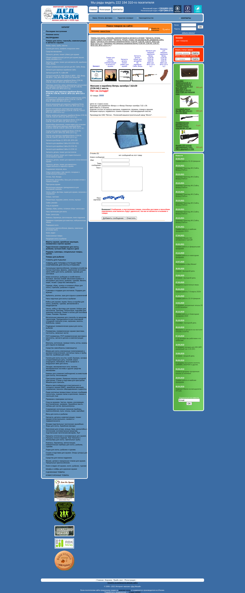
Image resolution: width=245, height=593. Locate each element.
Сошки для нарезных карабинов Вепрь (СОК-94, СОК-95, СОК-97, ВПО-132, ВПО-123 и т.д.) (63, 132)
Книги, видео (50, 233)
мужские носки (124, 590)
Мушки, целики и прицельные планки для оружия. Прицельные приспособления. (66, 462)
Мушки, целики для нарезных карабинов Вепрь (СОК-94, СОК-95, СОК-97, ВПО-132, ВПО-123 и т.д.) (66, 116)
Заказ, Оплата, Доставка (102, 18)
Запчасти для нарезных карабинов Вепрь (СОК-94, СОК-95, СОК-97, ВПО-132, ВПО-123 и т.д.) (64, 81)
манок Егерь (105, 31)
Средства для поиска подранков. (59, 458)
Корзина (108, 580)
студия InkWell (134, 592)
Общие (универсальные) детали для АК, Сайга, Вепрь (65, 67)
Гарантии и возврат (125, 18)
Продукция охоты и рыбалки (56, 239)
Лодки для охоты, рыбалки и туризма (60, 450)
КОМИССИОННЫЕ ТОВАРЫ (57, 475)
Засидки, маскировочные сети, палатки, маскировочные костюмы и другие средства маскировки (63, 368)
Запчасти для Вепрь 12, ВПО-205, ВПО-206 (62, 140)
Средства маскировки (54, 51)
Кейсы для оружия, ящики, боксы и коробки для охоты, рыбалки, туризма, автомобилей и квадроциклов (65, 303)
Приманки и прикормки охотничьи (59, 399)
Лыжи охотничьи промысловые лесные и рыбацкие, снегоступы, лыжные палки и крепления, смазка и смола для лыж (66, 394)
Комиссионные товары (54, 236)
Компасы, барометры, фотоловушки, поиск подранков (65, 217)
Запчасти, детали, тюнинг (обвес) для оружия (62, 54)
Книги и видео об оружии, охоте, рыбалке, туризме (66, 466)
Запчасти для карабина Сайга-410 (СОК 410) (62, 143)
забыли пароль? (188, 33)
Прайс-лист (118, 580)
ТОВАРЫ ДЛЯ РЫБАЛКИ (56, 260)
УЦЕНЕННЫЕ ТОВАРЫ (55, 472)
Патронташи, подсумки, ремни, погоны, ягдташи (63, 200)
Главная (93, 9)
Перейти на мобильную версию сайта (123, 583)
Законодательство (146, 18)
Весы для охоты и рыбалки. (57, 414)
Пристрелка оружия (53, 184)
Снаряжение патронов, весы (56, 169)
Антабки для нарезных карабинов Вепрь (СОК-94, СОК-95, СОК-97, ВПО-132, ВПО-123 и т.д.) (64, 120)
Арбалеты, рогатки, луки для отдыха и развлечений (66, 295)
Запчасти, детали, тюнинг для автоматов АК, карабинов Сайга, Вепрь (137, 61)
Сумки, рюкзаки (51, 203)
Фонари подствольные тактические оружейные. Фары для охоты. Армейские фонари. (65, 425)
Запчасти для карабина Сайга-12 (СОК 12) (61, 149)
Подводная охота (52, 225)
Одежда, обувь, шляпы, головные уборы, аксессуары (65, 209)
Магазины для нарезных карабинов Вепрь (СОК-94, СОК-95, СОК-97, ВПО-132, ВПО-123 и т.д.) (164, 57)
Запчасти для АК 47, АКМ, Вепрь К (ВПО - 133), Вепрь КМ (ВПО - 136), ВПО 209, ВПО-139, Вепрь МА (65, 76)
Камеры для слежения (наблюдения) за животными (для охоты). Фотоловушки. (66, 374)
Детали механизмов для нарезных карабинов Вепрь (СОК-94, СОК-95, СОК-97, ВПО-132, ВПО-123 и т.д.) (65, 105)
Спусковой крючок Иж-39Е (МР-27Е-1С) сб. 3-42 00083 (184, 111)
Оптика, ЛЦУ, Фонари (53, 177)
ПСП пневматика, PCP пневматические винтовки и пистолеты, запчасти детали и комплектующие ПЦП (66, 338)
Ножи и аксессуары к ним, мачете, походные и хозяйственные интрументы (63, 173)
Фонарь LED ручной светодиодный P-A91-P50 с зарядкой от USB (185, 147)
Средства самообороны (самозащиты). (61, 348)
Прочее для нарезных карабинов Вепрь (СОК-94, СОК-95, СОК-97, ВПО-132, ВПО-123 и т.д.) (64, 136)
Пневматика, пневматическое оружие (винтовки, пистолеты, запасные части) (65, 332)
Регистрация (105, 9)
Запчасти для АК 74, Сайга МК (57, 73)
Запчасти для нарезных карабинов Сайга (61, 70)
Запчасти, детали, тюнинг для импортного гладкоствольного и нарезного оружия (61, 165)
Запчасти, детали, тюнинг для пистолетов (61, 152)
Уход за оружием (52, 206)
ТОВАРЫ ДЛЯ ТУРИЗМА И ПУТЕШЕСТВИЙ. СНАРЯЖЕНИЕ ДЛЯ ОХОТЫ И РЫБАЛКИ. (64, 264)
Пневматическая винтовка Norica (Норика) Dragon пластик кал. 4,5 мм (183, 125)
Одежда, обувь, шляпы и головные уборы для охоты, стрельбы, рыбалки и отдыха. (64, 286)
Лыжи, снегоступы (52, 214)
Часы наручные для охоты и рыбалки (61, 299)
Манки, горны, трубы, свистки (56, 45)
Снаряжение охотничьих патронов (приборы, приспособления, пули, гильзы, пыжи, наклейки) (65, 410)
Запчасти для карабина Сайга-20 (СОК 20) (61, 146)
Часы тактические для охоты (56, 211)
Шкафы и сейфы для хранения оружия (61, 469)
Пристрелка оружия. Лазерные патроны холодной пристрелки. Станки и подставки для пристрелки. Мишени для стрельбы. (66, 380)
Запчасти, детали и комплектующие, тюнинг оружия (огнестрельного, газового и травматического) (63, 419)
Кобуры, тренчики (52, 197)
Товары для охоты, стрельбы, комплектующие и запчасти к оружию (118, 38)
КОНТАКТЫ (118, 9)
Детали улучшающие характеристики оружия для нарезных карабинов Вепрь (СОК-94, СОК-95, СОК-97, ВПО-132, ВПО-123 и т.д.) (65, 110)
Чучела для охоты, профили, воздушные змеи (62, 48)
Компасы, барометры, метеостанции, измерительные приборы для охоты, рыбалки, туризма (64, 444)
